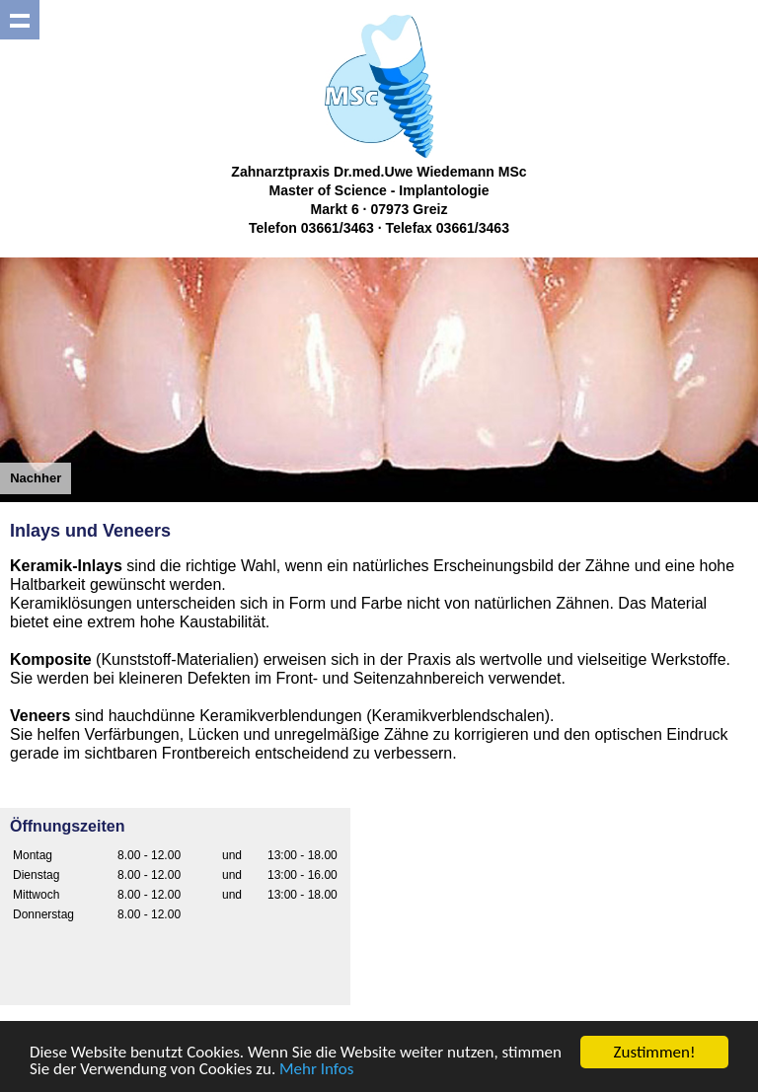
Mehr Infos (316, 1069)
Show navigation (19, 19)
